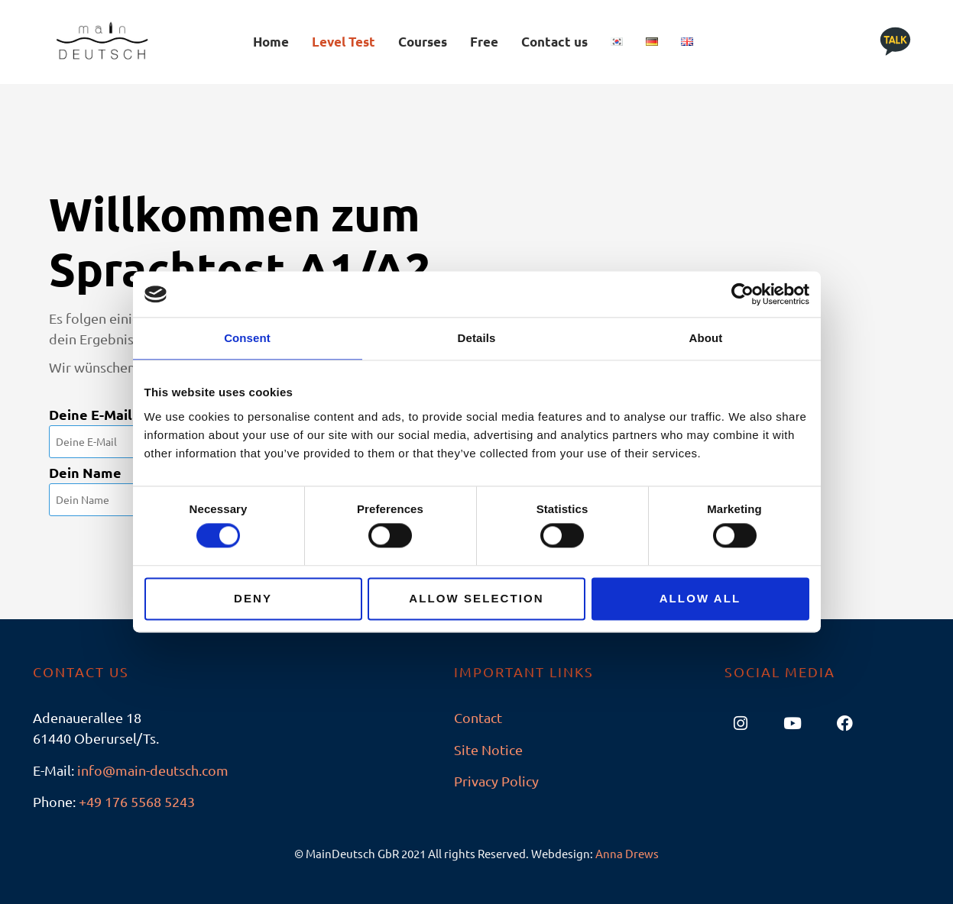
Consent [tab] (247, 337)
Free (484, 42)
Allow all (700, 598)
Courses (422, 42)
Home (271, 42)
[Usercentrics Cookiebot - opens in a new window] (742, 293)
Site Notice (488, 749)
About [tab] (706, 337)
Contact (478, 717)
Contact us (554, 42)
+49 (137, 801)
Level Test (343, 42)
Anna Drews (627, 853)
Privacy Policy (496, 781)
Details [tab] (477, 337)
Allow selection (476, 598)
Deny (253, 598)
